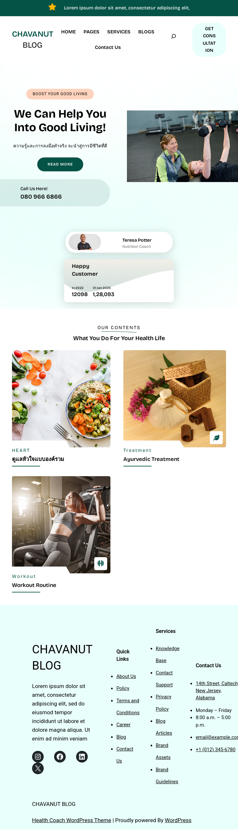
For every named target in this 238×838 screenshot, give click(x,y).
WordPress (178, 820)
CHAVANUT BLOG (53, 804)
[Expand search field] (173, 39)
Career (123, 725)
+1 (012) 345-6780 (215, 749)
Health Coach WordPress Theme (71, 820)
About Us (126, 676)
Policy (122, 688)
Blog (121, 737)
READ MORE (60, 164)
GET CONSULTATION (209, 39)
